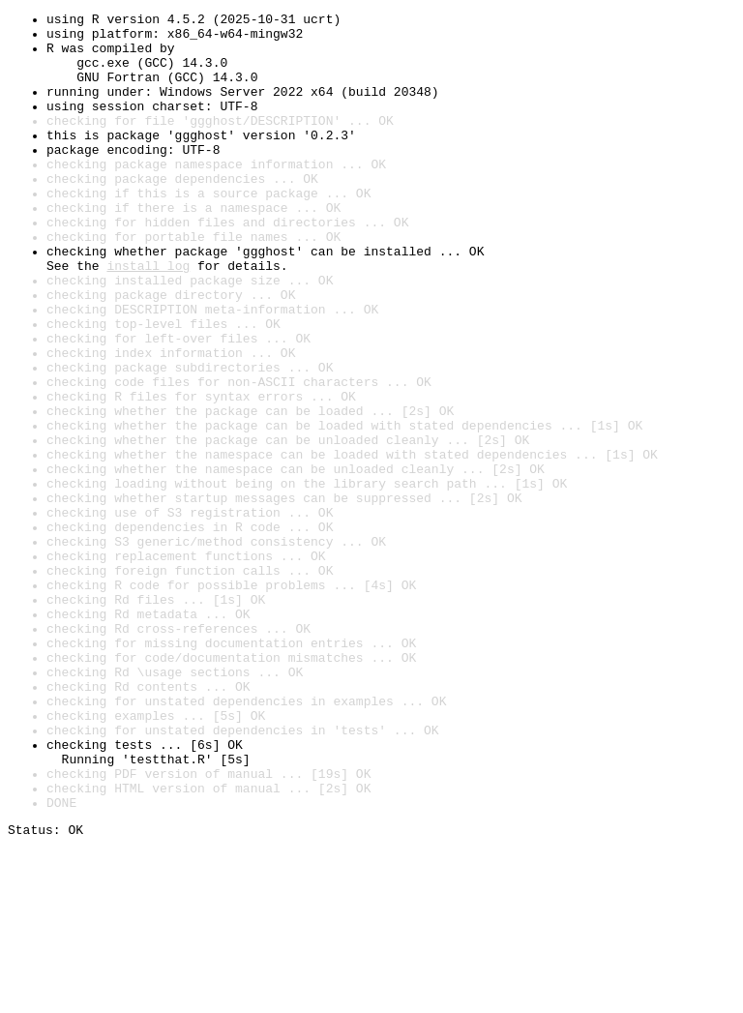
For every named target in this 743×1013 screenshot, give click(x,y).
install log (148, 317)
